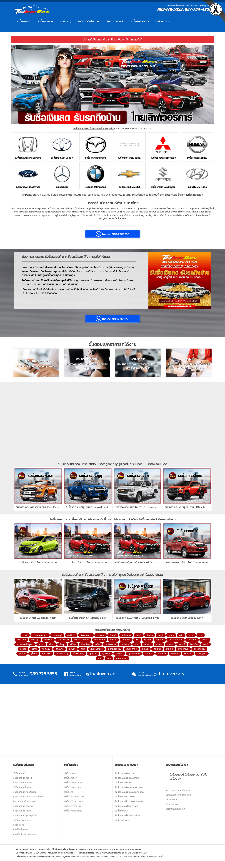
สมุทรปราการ (96, 649)
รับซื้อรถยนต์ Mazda (125, 773)
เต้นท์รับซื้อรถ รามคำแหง (24, 834)
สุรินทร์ (22, 653)
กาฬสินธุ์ (71, 635)
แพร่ (109, 658)
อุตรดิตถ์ (106, 653)
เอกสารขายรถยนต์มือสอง (178, 790)
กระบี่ (25, 635)
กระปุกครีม (154, 856)
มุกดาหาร (125, 644)
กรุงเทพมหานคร (40, 635)
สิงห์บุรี (169, 649)
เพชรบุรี (188, 653)
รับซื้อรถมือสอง (122, 820)
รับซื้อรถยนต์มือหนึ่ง (22, 782)
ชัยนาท (150, 635)
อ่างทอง (148, 653)
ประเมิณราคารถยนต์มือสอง (178, 794)
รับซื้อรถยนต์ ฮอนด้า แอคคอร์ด (129, 792)
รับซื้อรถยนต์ (23, 21)
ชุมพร (171, 635)
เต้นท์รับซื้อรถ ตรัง (21, 829)
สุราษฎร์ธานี (199, 649)
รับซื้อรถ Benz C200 (74, 787)
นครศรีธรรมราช (81, 639)
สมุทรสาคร (131, 649)
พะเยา (41, 644)
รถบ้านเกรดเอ (163, 21)
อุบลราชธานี (134, 653)
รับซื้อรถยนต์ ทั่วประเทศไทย (127, 815)
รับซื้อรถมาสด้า (115, 21)
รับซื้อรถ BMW (70, 778)
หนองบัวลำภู (62, 653)
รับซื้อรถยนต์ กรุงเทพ (23, 806)
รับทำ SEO (142, 852)
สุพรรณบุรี (183, 649)
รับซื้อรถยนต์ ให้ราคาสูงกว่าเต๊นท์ (28, 796)
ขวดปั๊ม (161, 856)
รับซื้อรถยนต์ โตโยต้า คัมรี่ (126, 806)
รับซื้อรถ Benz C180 (73, 782)
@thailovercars (101, 673)
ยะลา (137, 644)
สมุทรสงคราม (114, 649)
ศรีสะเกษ (46, 649)
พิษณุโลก (85, 644)
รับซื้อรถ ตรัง (19, 824)
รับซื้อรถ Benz (71, 773)
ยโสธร (147, 644)
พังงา (51, 644)
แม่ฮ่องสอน (121, 658)
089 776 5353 (43, 673)
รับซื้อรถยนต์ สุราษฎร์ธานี (25, 815)
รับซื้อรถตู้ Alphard (74, 796)
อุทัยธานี (119, 653)
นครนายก (21, 639)
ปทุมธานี (159, 639)
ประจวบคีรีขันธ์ (175, 639)
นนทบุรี (113, 639)
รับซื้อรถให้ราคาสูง (72, 806)
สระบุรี (145, 649)
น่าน (137, 639)
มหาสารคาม (110, 644)
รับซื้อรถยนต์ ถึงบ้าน (22, 778)
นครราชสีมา (63, 639)
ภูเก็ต (97, 644)
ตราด (190, 635)
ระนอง (159, 644)
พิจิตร (73, 644)
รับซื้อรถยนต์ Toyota (125, 796)
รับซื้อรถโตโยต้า (139, 21)
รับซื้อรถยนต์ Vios (123, 782)
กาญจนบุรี (57, 635)
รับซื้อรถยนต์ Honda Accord (129, 787)
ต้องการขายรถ (172, 804)
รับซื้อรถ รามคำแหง (22, 820)
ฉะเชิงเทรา (126, 635)
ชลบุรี (138, 635)
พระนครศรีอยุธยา (25, 644)
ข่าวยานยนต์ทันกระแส (175, 809)
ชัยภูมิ (160, 635)
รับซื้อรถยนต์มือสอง (22, 787)
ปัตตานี (205, 639)
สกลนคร (59, 649)
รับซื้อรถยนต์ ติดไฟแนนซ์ (24, 792)
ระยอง (170, 644)
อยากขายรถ (171, 799)
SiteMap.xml (92, 852)
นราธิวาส (126, 639)
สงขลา (72, 649)
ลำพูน (34, 649)
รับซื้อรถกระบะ (46, 21)
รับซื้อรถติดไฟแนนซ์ (89, 21)
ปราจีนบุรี (192, 639)
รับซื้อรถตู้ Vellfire (73, 801)
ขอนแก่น (100, 635)
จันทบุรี (113, 635)
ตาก (200, 635)
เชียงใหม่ (175, 653)
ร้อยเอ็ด (194, 644)
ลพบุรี (205, 644)
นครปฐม (35, 639)
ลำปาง (23, 649)
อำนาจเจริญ (78, 653)
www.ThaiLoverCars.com (53, 852)
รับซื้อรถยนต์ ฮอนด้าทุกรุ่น (127, 778)
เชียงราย (162, 653)
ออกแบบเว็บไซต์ (107, 852)
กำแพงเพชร (85, 635)
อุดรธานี (93, 653)
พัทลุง (62, 644)
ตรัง (181, 635)
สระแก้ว (157, 649)
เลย (100, 658)
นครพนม (48, 639)
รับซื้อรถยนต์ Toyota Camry (129, 801)
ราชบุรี (182, 644)
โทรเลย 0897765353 (112, 234)
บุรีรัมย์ (147, 639)
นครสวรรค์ (99, 639)
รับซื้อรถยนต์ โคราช (22, 810)
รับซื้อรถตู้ (65, 21)
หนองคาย (46, 653)
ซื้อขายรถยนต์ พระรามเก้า (24, 801)
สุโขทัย (34, 653)
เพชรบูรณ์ (201, 653)
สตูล (83, 649)
